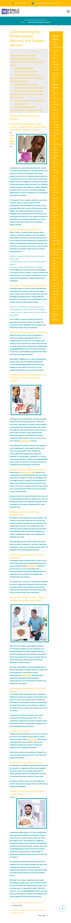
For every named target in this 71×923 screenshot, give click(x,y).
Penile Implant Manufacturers (57, 44)
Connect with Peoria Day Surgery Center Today (26, 110)
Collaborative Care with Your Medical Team (28, 88)
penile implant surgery (27, 472)
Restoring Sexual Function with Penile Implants (56, 288)
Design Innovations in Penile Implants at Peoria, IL (27, 903)
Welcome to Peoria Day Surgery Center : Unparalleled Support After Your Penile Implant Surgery (27, 62)
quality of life (31, 739)
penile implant (25, 441)
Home (22, 22)
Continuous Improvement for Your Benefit (28, 100)
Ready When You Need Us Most (24, 107)
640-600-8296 (19, 3)
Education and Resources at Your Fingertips (28, 91)
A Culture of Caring (20, 104)
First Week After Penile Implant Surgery (55, 263)
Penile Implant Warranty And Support (23, 55)
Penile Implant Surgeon (55, 115)
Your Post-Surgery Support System (25, 71)
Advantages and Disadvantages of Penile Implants (57, 249)
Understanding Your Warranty (24, 68)
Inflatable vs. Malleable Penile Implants (55, 314)
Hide (36, 51)
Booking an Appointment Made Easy (26, 75)
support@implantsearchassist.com (45, 3)
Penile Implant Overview (55, 169)
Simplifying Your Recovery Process (25, 84)
